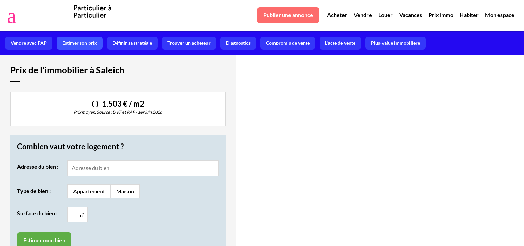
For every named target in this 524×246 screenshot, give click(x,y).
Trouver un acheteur (189, 43)
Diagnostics (238, 43)
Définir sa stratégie (132, 43)
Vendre (363, 15)
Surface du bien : (37, 213)
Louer (385, 15)
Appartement (89, 191)
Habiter (469, 15)
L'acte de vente (340, 43)
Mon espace (499, 15)
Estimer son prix (79, 43)
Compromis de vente (288, 43)
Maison (125, 191)
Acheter (337, 15)
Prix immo (441, 15)
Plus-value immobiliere (395, 43)
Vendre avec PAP (29, 43)
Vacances (410, 15)
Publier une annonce (288, 15)
